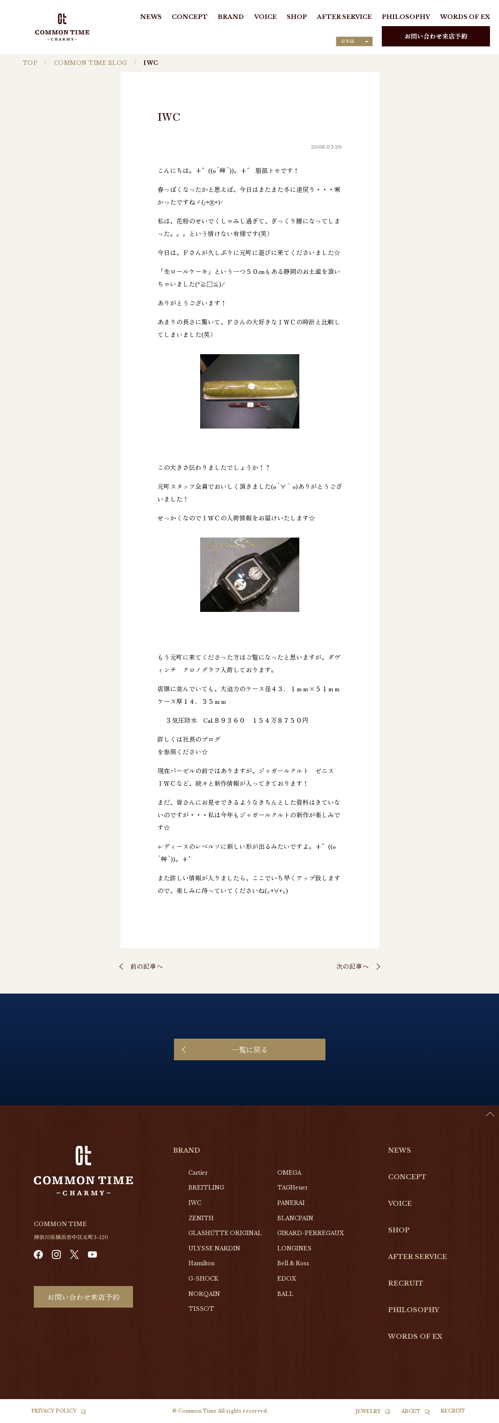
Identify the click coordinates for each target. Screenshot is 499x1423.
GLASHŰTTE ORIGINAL (225, 1233)
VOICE (265, 17)
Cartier (198, 1172)
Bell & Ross (293, 1263)
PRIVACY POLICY (54, 1411)
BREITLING (206, 1187)
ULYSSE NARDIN (214, 1248)
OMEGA (289, 1172)
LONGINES (294, 1248)
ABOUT (411, 1411)
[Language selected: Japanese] (354, 41)
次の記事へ (352, 966)
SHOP (297, 17)
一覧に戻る (250, 1049)
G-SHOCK (203, 1278)
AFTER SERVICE (344, 17)
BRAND (231, 17)
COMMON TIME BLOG (90, 62)
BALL (285, 1294)
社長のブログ (201, 738)
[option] (476, 1416)
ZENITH (201, 1218)
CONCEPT (190, 17)
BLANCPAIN (295, 1218)
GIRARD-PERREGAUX (310, 1233)
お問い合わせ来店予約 (435, 36)
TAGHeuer (292, 1187)
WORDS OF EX (465, 17)
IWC (194, 1203)
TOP (30, 62)
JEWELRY (368, 1411)
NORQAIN (204, 1294)
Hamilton (201, 1263)
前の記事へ (146, 966)
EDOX (286, 1278)
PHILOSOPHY (406, 17)
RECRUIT (405, 1283)
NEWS (151, 17)
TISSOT (201, 1308)
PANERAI (291, 1203)
